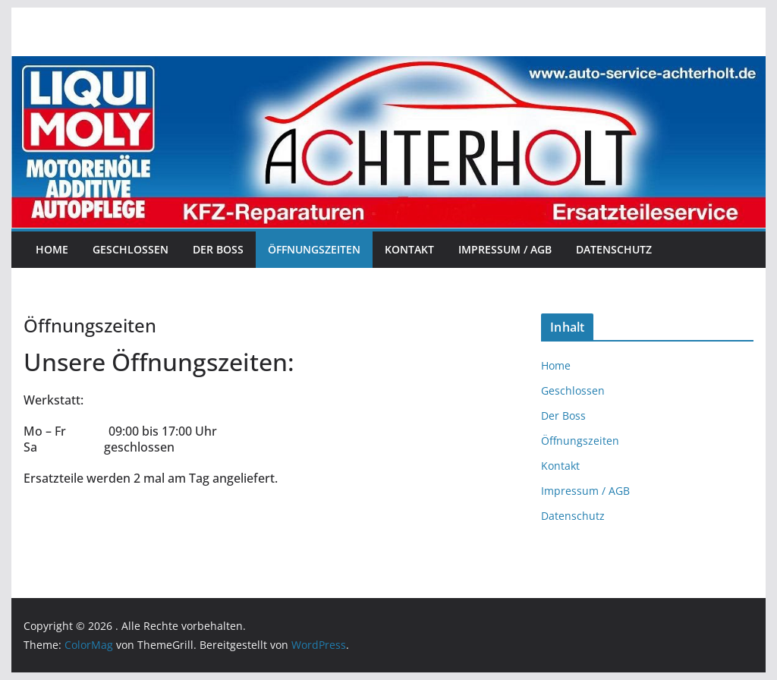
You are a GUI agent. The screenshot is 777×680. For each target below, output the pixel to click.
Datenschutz (614, 249)
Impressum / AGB (505, 249)
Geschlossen (130, 249)
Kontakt (409, 249)
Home (52, 249)
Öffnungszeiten (314, 249)
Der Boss (218, 249)
